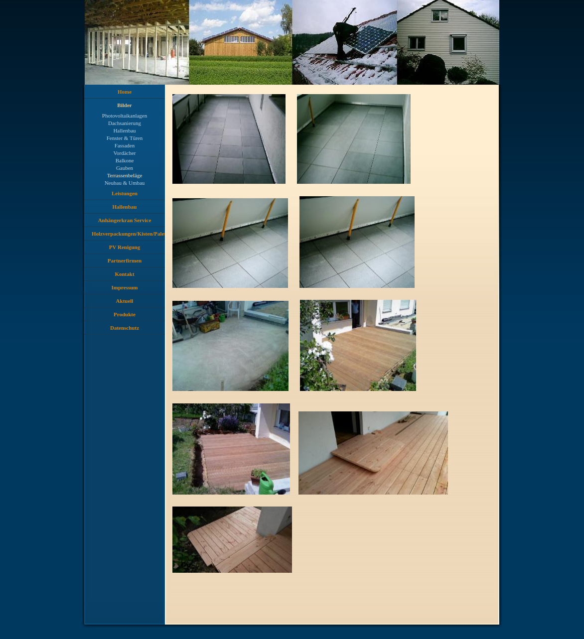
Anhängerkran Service (124, 220)
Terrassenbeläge (125, 175)
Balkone (125, 160)
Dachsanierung (124, 123)
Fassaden (125, 145)
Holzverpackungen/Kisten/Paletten (128, 234)
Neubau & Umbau (125, 183)
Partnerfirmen (125, 260)
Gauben (124, 168)
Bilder (124, 105)
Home (125, 92)
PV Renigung (124, 247)
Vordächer (125, 153)
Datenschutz (124, 328)
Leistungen (125, 193)
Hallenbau (124, 130)
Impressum (125, 287)
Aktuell (125, 301)
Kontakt (124, 274)
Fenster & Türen (125, 138)
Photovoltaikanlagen (124, 116)
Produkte (125, 314)
